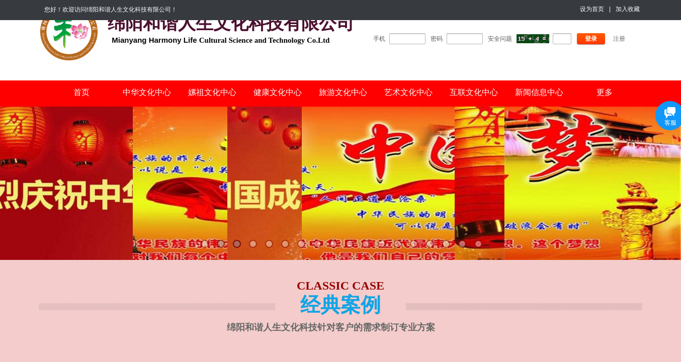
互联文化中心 (474, 92)
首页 (81, 92)
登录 (591, 38)
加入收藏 (628, 9)
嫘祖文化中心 (212, 92)
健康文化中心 (277, 92)
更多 (605, 92)
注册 (619, 38)
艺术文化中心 (408, 92)
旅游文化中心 (343, 92)
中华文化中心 (147, 92)
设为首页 (592, 9)
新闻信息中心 (539, 92)
